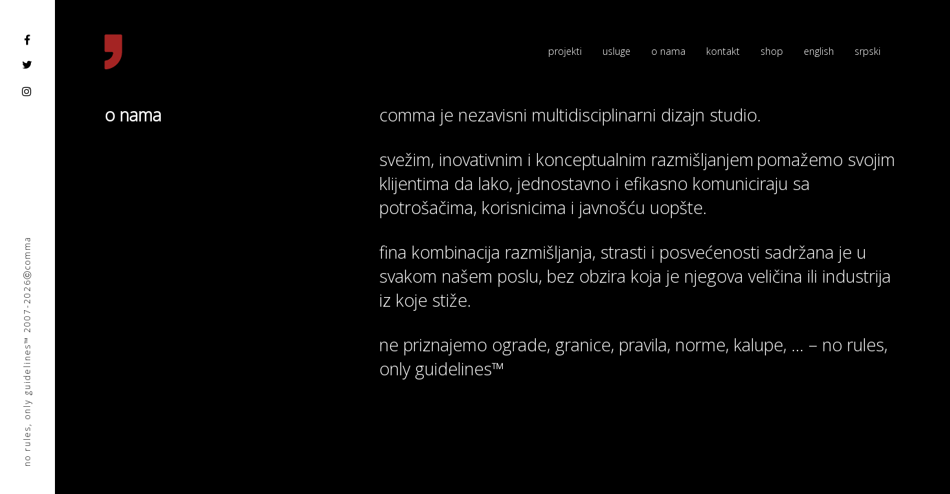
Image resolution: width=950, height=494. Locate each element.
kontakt (723, 51)
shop (771, 51)
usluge (616, 51)
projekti (565, 51)
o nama (668, 51)
